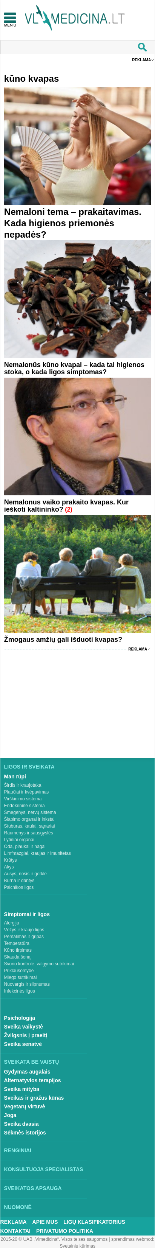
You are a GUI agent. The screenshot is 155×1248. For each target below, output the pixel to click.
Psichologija (19, 1018)
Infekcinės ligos (19, 991)
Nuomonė (18, 1207)
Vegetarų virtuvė (24, 1106)
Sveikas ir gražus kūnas (34, 1098)
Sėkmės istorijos (25, 1133)
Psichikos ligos (19, 887)
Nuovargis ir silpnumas (27, 984)
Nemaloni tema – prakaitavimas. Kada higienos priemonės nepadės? (72, 223)
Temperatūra (16, 943)
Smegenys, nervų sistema (30, 812)
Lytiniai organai (19, 839)
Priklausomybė (19, 970)
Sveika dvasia (21, 1124)
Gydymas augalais (27, 1072)
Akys (9, 867)
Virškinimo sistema (23, 798)
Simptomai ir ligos (27, 914)
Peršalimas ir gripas (24, 936)
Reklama (141, 60)
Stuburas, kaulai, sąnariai (29, 826)
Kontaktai (15, 1231)
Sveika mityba (21, 1089)
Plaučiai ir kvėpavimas (26, 792)
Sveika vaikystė (23, 1027)
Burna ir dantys (19, 880)
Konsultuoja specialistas (43, 1169)
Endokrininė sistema (24, 805)
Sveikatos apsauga (33, 1188)
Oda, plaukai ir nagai (25, 846)
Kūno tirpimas (18, 950)
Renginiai (17, 1150)
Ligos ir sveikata (29, 767)
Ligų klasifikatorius (94, 1222)
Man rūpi (15, 776)
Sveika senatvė (23, 1044)
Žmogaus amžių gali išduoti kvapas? (63, 639)
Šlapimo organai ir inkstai (29, 819)
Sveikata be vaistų (31, 1062)
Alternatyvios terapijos (32, 1080)
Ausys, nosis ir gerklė (25, 873)
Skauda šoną (17, 957)
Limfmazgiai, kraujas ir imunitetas (37, 853)
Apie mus (45, 1222)
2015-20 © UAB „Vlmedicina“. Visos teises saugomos (54, 1239)
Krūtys (10, 860)
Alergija (11, 923)
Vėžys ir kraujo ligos (24, 929)
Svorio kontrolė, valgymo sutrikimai (39, 963)
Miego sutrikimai (20, 977)
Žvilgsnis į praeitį (25, 1035)
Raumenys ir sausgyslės (28, 833)
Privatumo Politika (64, 1231)
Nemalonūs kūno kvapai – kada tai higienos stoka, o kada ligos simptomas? (74, 368)
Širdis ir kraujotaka (22, 785)
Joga (10, 1115)
